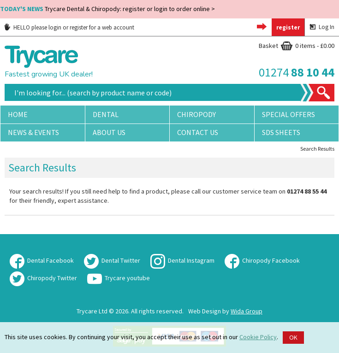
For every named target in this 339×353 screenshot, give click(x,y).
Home (18, 114)
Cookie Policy (258, 337)
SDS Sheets (281, 132)
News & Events (33, 132)
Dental (106, 114)
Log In (321, 27)
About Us (109, 132)
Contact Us (197, 132)
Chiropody (196, 114)
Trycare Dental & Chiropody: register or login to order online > (107, 9)
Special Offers (288, 114)
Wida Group (246, 311)
